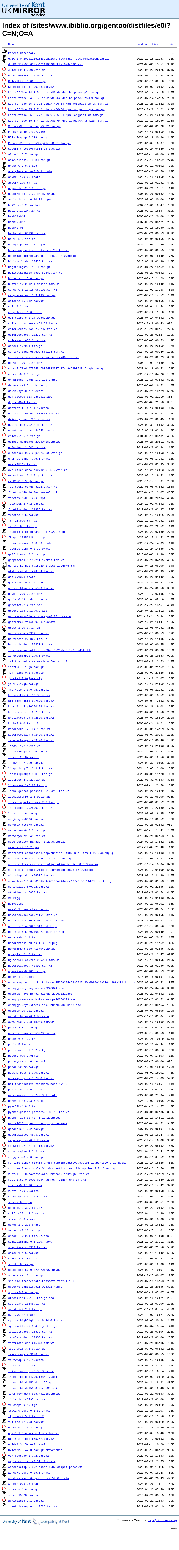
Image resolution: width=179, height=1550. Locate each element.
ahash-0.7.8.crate (22, 165)
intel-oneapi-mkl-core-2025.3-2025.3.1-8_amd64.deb (49, 650)
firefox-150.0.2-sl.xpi (27, 498)
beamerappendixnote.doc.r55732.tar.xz (38, 250)
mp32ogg (14, 898)
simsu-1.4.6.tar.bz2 (24, 1253)
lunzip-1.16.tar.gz (23, 813)
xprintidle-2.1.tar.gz (26, 1501)
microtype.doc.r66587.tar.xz (31, 875)
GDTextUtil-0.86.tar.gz (27, 81)
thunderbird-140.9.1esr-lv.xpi (32, 1377)
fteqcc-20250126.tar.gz (27, 537)
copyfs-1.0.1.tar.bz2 (25, 363)
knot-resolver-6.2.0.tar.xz (30, 712)
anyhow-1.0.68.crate (24, 177)
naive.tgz (15, 903)
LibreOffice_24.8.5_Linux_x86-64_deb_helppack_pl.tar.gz (53, 92)
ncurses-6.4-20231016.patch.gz (32, 926)
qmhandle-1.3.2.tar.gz (26, 1129)
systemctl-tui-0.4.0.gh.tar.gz (32, 1326)
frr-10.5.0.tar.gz (22, 520)
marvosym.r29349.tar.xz (27, 836)
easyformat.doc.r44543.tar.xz (31, 430)
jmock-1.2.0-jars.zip (25, 678)
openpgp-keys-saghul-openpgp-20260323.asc (42, 999)
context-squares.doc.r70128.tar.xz (36, 351)
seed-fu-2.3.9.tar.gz (25, 1208)
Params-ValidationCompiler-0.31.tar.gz (39, 143)
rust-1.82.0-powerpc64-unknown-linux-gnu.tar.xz (47, 1179)
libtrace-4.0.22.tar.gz (27, 779)
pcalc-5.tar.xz (20, 1044)
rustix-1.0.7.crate (23, 1191)
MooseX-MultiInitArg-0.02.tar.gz (34, 126)
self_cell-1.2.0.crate (26, 1213)
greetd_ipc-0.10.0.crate (27, 611)
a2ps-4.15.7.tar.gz (23, 154)
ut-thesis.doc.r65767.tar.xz (31, 1439)
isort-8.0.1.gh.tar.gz (26, 667)
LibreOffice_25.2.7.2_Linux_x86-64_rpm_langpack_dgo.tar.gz (56, 109)
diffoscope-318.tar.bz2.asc (30, 396)
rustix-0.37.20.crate (25, 1185)
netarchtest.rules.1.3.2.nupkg (32, 943)
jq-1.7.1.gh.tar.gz (23, 684)
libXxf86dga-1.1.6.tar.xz (28, 751)
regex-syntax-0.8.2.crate (28, 1140)
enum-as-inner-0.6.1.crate (29, 458)
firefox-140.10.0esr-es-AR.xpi (32, 492)
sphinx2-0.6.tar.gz (23, 1292)
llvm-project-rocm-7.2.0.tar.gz (33, 802)
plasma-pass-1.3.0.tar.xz (28, 1072)
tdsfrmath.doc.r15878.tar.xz (31, 1343)
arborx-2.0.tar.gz (22, 182)
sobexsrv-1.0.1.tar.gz (26, 1275)
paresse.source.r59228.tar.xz (31, 1033)
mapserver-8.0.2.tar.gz (27, 830)
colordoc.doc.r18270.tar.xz (30, 334)
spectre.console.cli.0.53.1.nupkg (35, 1286)
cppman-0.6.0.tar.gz (24, 374)
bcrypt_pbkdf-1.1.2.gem (27, 244)
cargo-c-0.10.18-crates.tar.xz (32, 289)
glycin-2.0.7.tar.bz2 (25, 594)
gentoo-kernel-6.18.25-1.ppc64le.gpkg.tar (42, 565)
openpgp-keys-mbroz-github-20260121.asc (40, 994)
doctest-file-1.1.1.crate (28, 408)
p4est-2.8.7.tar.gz (23, 1027)
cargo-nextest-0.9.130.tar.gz (31, 295)
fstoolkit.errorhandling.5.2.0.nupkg (37, 532)
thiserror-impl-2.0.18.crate (31, 1371)
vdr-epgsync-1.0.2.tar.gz (28, 1455)
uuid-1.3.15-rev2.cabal (27, 1444)
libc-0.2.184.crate (23, 757)
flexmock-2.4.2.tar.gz (26, 503)
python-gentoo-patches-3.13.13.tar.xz (38, 1112)
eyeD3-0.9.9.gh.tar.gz (26, 481)
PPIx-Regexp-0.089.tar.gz (28, 137)
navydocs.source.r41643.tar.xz (32, 915)
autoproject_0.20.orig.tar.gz (31, 194)
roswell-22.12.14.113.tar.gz (31, 1146)
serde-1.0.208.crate (24, 1225)
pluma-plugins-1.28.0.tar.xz (31, 1078)
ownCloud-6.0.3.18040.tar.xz (31, 1022)
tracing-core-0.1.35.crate (29, 1410)
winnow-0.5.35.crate (24, 1484)
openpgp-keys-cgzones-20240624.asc (36, 988)
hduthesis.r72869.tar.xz (27, 639)
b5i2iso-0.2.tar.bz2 (24, 205)
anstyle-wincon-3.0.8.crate (30, 171)
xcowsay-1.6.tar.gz (23, 1489)
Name (11, 44)
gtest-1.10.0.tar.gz (24, 627)
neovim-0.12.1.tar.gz (25, 937)
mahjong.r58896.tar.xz (26, 819)
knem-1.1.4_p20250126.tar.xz (31, 706)
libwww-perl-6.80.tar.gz (27, 785)
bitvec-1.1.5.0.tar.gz (26, 278)
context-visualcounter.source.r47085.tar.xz (43, 357)
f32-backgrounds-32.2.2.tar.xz (32, 487)
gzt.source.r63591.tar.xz (28, 633)
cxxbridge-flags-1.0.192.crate (32, 380)
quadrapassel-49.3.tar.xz (28, 1134)
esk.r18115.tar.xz (22, 464)
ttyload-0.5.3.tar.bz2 (26, 1416)
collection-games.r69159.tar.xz (33, 323)
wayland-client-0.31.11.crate (31, 1461)
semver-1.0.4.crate (23, 1219)
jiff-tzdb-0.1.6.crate (26, 672)
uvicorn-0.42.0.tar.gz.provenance (35, 1450)
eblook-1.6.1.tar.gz (24, 436)
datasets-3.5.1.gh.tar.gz (28, 385)
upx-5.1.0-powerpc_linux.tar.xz (33, 1433)
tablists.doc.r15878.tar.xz (30, 1332)
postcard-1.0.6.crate (25, 1089)
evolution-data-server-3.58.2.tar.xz (37, 470)
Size (172, 44)
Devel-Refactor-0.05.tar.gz (30, 75)
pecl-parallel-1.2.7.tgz (27, 1050)
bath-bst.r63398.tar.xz (27, 233)
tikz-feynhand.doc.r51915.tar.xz (34, 1394)
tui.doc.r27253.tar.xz (26, 1422)
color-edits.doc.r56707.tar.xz (32, 329)
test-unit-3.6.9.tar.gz (27, 1348)
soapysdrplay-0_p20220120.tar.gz (34, 1270)
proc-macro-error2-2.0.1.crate (32, 1095)
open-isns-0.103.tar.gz (27, 971)
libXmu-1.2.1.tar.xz (24, 746)
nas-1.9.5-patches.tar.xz (28, 909)
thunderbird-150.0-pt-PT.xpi (31, 1382)
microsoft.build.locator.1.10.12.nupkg (39, 858)
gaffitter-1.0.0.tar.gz (27, 554)
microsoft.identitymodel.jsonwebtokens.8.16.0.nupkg (50, 870)
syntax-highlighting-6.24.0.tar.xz (36, 1320)
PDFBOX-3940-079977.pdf (27, 132)
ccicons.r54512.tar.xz (26, 301)
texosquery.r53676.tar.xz (28, 1354)
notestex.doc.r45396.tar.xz (30, 965)
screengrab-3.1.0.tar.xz (27, 1196)
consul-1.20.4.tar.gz (25, 346)
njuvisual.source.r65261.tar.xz (33, 960)
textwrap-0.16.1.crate (26, 1360)
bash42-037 (16, 227)
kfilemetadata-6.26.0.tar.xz (31, 701)
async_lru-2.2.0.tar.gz (27, 188)
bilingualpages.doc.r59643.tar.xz (35, 273)
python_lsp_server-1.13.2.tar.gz (34, 1117)
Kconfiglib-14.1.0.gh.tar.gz (31, 87)
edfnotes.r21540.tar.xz (27, 447)
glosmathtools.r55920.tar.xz (31, 588)
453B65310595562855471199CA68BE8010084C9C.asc (45, 64)
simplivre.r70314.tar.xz (27, 1247)
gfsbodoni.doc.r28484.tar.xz (31, 571)
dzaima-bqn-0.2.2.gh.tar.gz (30, 425)
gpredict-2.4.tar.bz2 (25, 605)
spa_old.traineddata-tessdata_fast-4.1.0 (41, 1281)
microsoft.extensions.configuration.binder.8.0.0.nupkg (53, 864)
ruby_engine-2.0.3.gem (26, 1151)
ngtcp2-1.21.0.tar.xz (25, 954)
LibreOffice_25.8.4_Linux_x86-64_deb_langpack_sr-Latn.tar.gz (58, 120)
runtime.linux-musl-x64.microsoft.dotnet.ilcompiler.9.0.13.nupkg (61, 1168)
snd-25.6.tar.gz (21, 1264)
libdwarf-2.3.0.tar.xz (26, 763)
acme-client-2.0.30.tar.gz (29, 160)
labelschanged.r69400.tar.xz (31, 740)
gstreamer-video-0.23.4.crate (31, 622)
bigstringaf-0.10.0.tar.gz (29, 267)
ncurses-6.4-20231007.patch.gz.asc (36, 920)
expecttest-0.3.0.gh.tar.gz (30, 475)
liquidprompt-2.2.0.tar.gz (29, 796)
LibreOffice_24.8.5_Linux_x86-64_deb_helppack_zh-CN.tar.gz (56, 98)
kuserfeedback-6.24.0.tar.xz (31, 734)
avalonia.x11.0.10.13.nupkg (30, 199)
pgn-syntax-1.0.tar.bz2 (27, 1061)
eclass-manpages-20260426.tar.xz (34, 442)
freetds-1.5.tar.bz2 (24, 515)
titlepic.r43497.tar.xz (27, 1399)
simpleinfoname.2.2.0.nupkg (30, 1241)
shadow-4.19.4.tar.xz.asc (28, 1236)
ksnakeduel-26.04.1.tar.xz (29, 729)
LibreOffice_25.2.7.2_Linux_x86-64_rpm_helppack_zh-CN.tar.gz (58, 104)
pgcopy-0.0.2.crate (23, 1056)
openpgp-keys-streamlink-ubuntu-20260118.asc (44, 1005)
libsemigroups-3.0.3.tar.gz (30, 774)
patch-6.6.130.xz (21, 1039)
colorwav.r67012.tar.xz (27, 340)
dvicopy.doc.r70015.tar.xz (29, 419)
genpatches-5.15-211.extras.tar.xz (36, 560)
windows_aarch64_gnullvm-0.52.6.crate (38, 1478)
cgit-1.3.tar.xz (21, 306)
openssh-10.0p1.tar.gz (26, 1010)
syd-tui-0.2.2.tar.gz (25, 1309)
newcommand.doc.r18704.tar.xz (31, 948)
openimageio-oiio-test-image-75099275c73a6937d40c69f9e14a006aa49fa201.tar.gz (71, 982)
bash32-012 (16, 222)
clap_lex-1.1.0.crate (25, 312)
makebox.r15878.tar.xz (26, 825)
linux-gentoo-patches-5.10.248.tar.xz (38, 791)
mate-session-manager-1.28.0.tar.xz (37, 841)
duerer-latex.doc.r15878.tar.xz (33, 413)
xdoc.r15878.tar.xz (23, 1495)
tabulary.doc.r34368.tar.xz (30, 1337)
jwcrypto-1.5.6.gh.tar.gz (28, 689)
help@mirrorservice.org (162, 1520)
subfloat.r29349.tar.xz (27, 1303)
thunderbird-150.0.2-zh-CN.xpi (32, 1388)
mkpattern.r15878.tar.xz (27, 892)
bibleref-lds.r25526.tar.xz (30, 261)
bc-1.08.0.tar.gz (21, 239)
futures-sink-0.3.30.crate (29, 549)
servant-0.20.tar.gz (24, 1230)
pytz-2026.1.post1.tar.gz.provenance (37, 1123)
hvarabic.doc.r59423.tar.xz (30, 644)
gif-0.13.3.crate (21, 577)
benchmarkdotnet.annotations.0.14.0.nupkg (42, 256)
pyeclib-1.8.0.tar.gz (25, 1106)
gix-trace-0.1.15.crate (27, 582)
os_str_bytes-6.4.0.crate (28, 1016)
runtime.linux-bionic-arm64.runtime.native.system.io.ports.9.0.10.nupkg (67, 1163)
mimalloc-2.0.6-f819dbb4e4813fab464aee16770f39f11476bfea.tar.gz (60, 881)
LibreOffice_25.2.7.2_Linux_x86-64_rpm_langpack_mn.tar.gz (55, 115)
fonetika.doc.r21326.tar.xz (30, 509)
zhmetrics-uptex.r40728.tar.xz (32, 1506)
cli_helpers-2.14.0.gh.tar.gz (31, 318)
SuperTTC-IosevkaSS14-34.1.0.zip (34, 149)
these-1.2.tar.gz (21, 1365)
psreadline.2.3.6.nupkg (27, 1101)
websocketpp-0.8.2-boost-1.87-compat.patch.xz (45, 1467)
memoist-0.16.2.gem (23, 847)
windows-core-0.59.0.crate (29, 1472)
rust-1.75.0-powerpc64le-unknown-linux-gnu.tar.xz (48, 1174)
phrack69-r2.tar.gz (23, 1067)
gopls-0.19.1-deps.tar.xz (28, 599)
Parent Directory (21, 53)
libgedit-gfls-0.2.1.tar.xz (30, 768)
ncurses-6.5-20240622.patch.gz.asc (36, 932)
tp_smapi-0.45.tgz (22, 1405)
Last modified (148, 44)
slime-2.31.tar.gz (22, 1258)
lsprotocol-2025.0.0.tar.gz (30, 808)
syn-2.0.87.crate (21, 1315)
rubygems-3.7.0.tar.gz (26, 1157)
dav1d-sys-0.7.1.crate (26, 391)
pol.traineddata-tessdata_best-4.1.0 (37, 1084)
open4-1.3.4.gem (21, 977)
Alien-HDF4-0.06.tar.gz (27, 70)
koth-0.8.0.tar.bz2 (23, 723)
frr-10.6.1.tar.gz (22, 526)
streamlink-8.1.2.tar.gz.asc (31, 1298)
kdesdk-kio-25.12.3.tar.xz (29, 695)
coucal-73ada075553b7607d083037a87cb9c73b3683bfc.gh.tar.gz (56, 368)
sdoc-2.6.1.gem (20, 1202)
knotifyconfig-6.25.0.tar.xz (31, 718)
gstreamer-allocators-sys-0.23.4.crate (39, 616)
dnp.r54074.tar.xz (22, 402)
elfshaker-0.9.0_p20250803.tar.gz (35, 453)
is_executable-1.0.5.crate (29, 656)
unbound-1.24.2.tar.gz (26, 1427)
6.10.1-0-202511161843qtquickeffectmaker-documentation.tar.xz (59, 58)
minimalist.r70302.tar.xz (28, 887)
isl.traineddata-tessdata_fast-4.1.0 (37, 661)
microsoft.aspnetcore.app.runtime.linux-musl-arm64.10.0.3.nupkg (60, 853)
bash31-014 (16, 216)
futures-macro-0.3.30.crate (30, 543)
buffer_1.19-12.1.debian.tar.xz (33, 284)
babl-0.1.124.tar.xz (24, 211)
